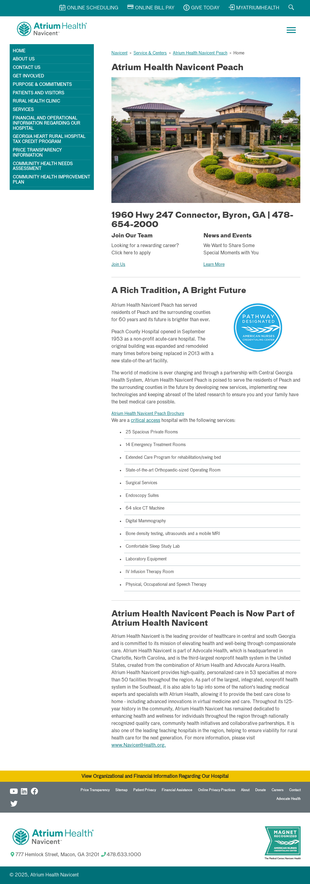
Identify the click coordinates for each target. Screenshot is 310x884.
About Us (24, 59)
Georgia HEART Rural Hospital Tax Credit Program (49, 139)
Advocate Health (288, 799)
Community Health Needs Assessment (43, 166)
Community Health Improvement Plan (51, 179)
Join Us (118, 265)
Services (23, 110)
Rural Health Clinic (36, 101)
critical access (145, 420)
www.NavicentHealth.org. (138, 745)
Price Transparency (95, 790)
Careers (277, 790)
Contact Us (26, 68)
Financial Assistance (177, 790)
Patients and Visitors (38, 93)
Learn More (214, 265)
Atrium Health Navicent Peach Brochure (147, 414)
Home (19, 51)
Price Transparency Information (37, 153)
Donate (260, 790)
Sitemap (121, 790)
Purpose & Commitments (42, 85)
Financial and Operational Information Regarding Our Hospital (46, 123)
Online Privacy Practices (216, 790)
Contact (295, 790)
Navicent (119, 53)
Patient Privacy (144, 790)
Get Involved (28, 76)
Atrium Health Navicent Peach (200, 53)
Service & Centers (150, 53)
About (245, 790)
